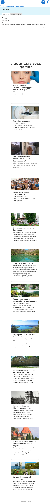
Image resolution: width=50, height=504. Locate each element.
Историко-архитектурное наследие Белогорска (24, 371)
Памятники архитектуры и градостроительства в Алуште (24, 443)
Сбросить (45, 28)
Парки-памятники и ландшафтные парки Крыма (25, 300)
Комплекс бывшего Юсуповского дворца (22, 407)
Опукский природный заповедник (22, 478)
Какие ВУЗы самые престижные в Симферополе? (21, 194)
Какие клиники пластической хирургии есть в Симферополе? (23, 87)
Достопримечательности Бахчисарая (23, 229)
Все (3, 28)
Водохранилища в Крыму (24, 335)
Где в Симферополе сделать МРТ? (21, 122)
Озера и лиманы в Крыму (23, 263)
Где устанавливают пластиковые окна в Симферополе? (21, 159)
